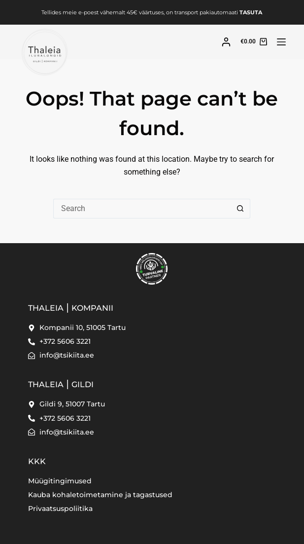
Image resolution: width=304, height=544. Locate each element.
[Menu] (281, 41)
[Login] (226, 41)
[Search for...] (142, 208)
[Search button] (240, 208)
